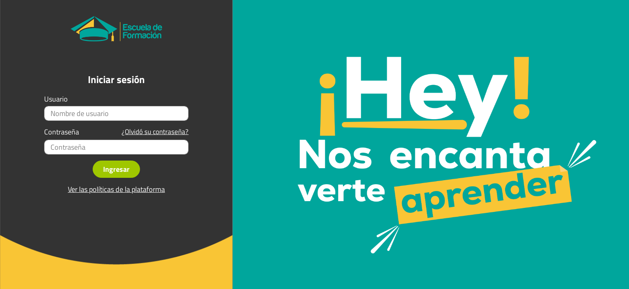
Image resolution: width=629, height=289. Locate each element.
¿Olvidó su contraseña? (155, 132)
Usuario (56, 99)
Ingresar (116, 169)
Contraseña (61, 132)
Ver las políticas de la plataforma (116, 189)
